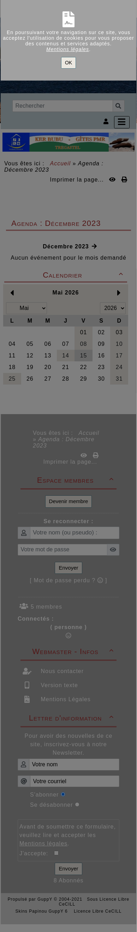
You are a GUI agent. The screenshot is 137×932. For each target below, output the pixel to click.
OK (68, 62)
